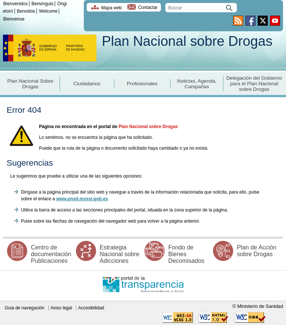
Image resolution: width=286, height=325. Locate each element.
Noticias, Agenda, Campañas (197, 83)
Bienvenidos (15, 3)
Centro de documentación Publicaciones (51, 254)
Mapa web (111, 7)
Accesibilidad (91, 307)
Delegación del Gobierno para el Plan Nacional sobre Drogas (254, 83)
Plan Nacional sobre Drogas (187, 41)
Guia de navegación (24, 307)
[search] (201, 7)
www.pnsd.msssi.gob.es (82, 198)
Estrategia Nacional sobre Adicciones (120, 254)
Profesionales (142, 83)
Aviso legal (61, 307)
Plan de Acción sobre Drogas (256, 250)
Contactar (148, 7)
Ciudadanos (87, 83)
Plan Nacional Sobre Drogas (30, 83)
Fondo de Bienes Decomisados (186, 254)
